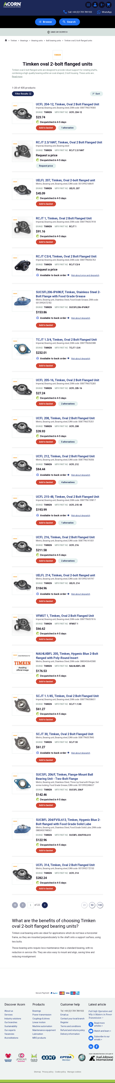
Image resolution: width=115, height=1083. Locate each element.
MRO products (39, 1038)
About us (8, 1011)
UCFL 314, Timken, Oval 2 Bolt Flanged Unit (65, 865)
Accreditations (11, 1038)
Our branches (10, 1022)
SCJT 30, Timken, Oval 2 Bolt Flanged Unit (64, 734)
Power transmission (41, 1015)
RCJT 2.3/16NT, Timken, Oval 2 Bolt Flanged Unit (69, 142)
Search (71, 21)
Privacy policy (47, 1072)
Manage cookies (74, 1072)
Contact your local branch (72, 1019)
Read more (17, 77)
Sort (98, 94)
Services (8, 1015)
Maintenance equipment (44, 1030)
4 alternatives (68, 482)
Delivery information (70, 1034)
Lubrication (37, 1034)
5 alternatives (68, 442)
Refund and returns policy (72, 1030)
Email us (64, 1015)
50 (91, 905)
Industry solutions (12, 1019)
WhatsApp (104, 12)
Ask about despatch (80, 318)
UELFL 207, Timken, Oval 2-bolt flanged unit (65, 180)
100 (99, 905)
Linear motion (39, 1022)
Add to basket (46, 128)
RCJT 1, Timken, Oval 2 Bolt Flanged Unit (64, 218)
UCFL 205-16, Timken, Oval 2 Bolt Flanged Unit (67, 380)
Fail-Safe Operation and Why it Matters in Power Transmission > (100, 1014)
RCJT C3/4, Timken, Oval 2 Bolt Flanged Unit (66, 256)
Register (64, 1022)
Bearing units (37, 41)
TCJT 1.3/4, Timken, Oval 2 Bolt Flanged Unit (66, 340)
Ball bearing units (53, 41)
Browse (47, 21)
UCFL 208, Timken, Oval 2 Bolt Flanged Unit (65, 418)
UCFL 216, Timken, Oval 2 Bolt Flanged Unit (65, 537)
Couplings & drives (41, 1019)
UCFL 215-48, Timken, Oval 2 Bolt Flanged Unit (67, 497)
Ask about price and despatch (85, 275)
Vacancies (9, 1034)
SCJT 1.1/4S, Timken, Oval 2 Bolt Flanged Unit (67, 696)
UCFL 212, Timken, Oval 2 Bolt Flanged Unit (65, 456)
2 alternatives (68, 404)
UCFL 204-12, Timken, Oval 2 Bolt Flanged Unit (67, 104)
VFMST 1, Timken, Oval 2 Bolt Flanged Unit (65, 616)
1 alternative (67, 128)
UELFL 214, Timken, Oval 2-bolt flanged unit (65, 575)
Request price (46, 166)
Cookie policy (60, 1072)
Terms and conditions (70, 1026)
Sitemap (37, 1072)
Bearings (24, 41)
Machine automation (42, 1026)
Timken (14, 41)
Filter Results (21, 94)
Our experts (10, 1030)
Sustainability (10, 1026)
